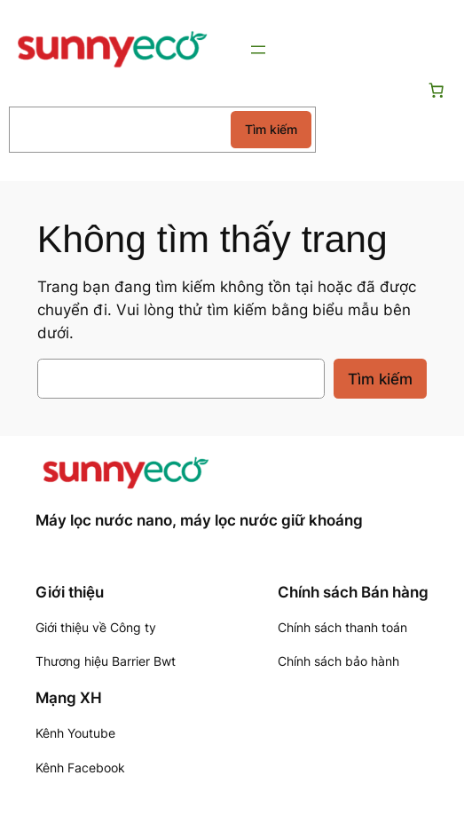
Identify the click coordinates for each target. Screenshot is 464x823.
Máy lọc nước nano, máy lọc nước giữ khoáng (199, 520)
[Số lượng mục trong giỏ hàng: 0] (436, 90)
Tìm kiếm (271, 129)
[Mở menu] (258, 49)
